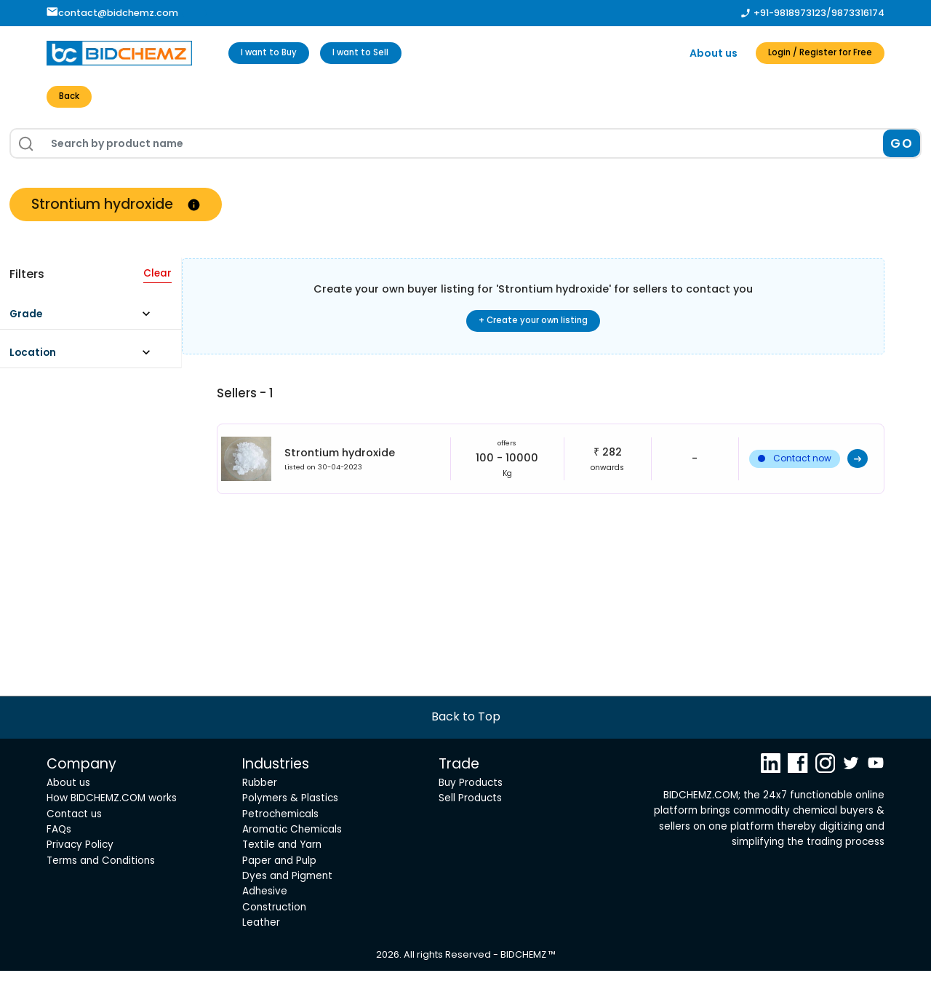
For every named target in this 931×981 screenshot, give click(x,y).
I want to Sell (386, 53)
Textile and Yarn (281, 855)
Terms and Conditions (101, 870)
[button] (86, 321)
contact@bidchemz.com (112, 13)
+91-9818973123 (790, 13)
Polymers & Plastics (290, 808)
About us (686, 53)
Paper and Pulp (279, 870)
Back (73, 99)
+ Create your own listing (533, 326)
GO (901, 147)
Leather (261, 933)
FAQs (59, 839)
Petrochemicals (280, 823)
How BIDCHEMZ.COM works (112, 808)
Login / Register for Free (806, 53)
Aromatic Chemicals (292, 839)
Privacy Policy (80, 855)
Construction (274, 917)
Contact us (74, 823)
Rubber (259, 792)
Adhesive (264, 901)
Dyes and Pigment (287, 886)
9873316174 (857, 13)
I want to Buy (277, 53)
